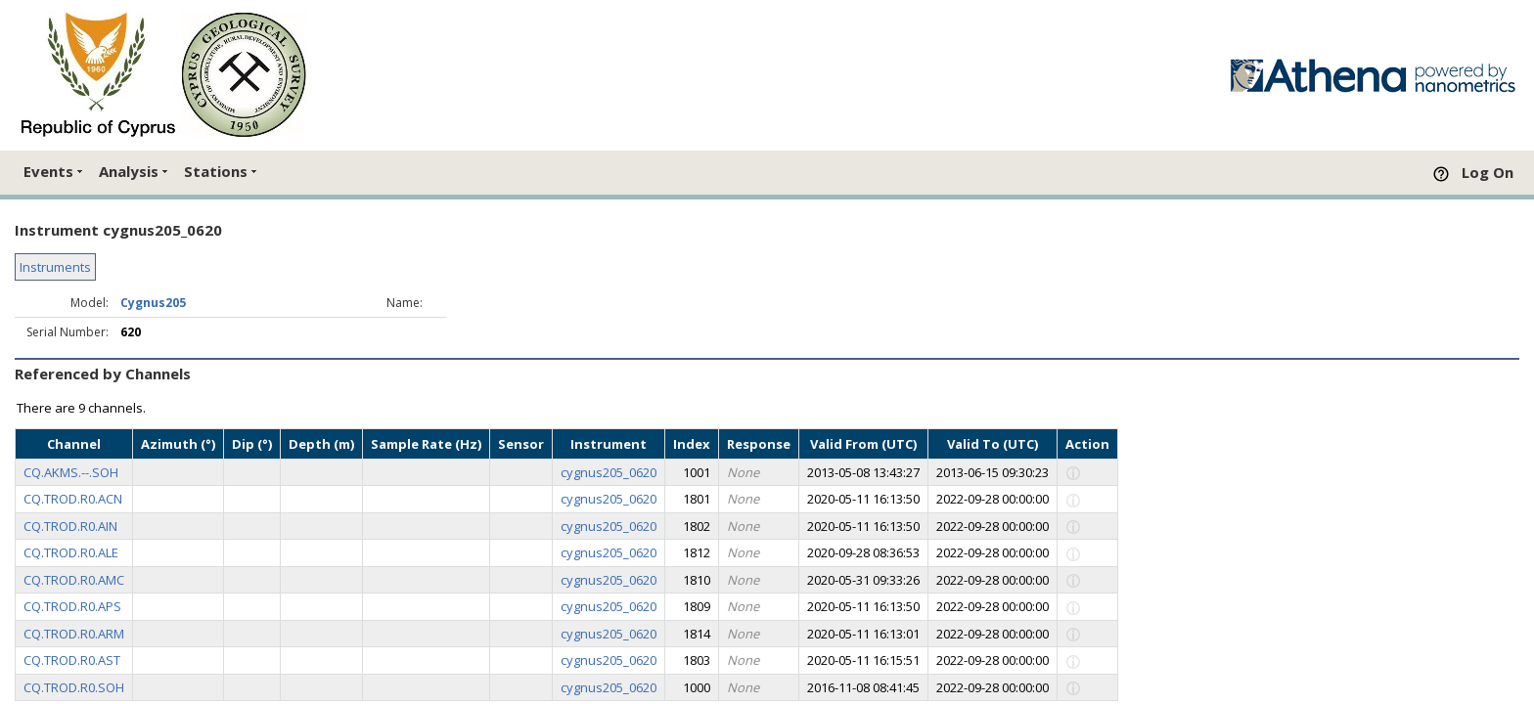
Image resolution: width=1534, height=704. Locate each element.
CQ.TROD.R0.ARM (73, 633)
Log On (1487, 172)
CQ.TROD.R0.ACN (72, 498)
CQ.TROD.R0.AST (71, 660)
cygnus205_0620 (608, 472)
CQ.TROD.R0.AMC (73, 580)
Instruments (55, 267)
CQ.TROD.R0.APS (72, 606)
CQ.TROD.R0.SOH (73, 687)
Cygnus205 (153, 302)
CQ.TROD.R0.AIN (70, 526)
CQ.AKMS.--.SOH (70, 472)
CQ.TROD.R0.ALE (70, 552)
